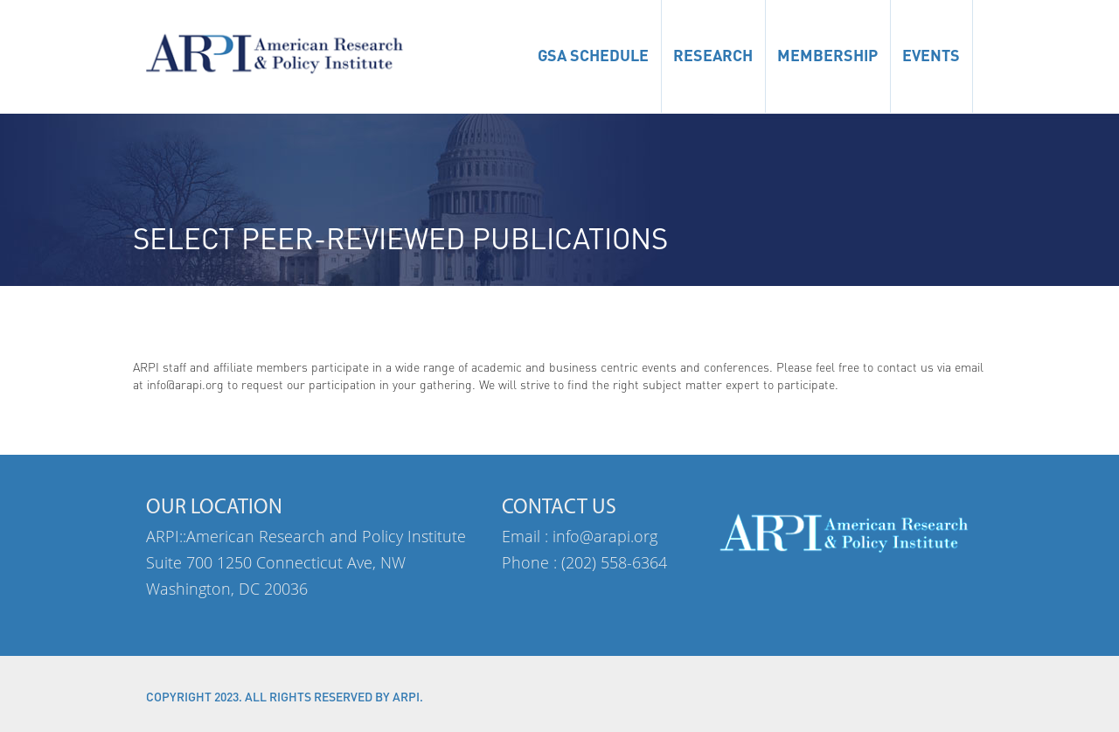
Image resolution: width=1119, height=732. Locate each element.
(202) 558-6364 (614, 562)
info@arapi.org (605, 536)
